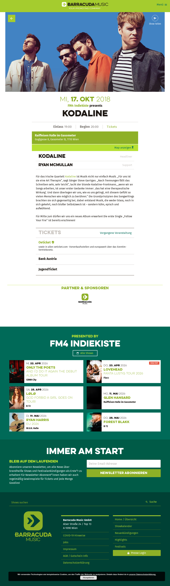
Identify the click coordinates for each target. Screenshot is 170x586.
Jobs (65, 542)
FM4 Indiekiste (78, 106)
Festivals (120, 546)
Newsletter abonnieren (123, 473)
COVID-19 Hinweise (74, 535)
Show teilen (155, 24)
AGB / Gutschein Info (75, 555)
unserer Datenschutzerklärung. (142, 574)
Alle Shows (86, 353)
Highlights (121, 539)
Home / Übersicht (125, 519)
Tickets (112, 127)
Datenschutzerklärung (76, 562)
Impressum (70, 549)
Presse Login (138, 552)
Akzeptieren (88, 578)
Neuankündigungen (126, 533)
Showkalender (123, 526)
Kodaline (70, 176)
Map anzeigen (122, 147)
